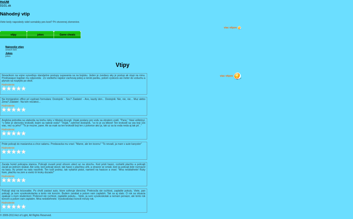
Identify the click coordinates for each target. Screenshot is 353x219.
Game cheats (67, 34)
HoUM (4, 2)
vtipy (13, 34)
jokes (40, 34)
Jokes (9, 53)
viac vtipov (232, 28)
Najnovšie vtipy (14, 47)
